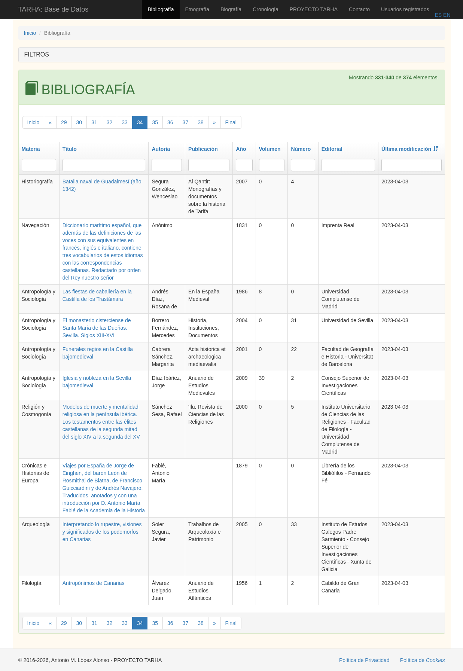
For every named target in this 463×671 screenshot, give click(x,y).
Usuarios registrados (405, 9)
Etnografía (197, 9)
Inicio (30, 33)
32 (110, 122)
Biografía (230, 9)
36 (170, 122)
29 (64, 122)
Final (231, 122)
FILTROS (36, 54)
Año (241, 149)
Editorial (332, 149)
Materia (31, 149)
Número (301, 149)
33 (125, 122)
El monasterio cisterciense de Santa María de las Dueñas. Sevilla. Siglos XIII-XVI (97, 327)
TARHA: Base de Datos (53, 9)
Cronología (265, 9)
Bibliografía (160, 9)
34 (140, 122)
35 (155, 122)
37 (186, 122)
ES (438, 15)
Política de (422, 660)
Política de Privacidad (364, 660)
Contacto (359, 9)
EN (446, 15)
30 (79, 122)
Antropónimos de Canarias (94, 583)
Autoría (161, 149)
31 (94, 122)
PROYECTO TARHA (314, 9)
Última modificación (409, 149)
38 (201, 122)
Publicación (203, 149)
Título (70, 149)
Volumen (270, 149)
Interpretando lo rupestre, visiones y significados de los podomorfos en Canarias (102, 531)
